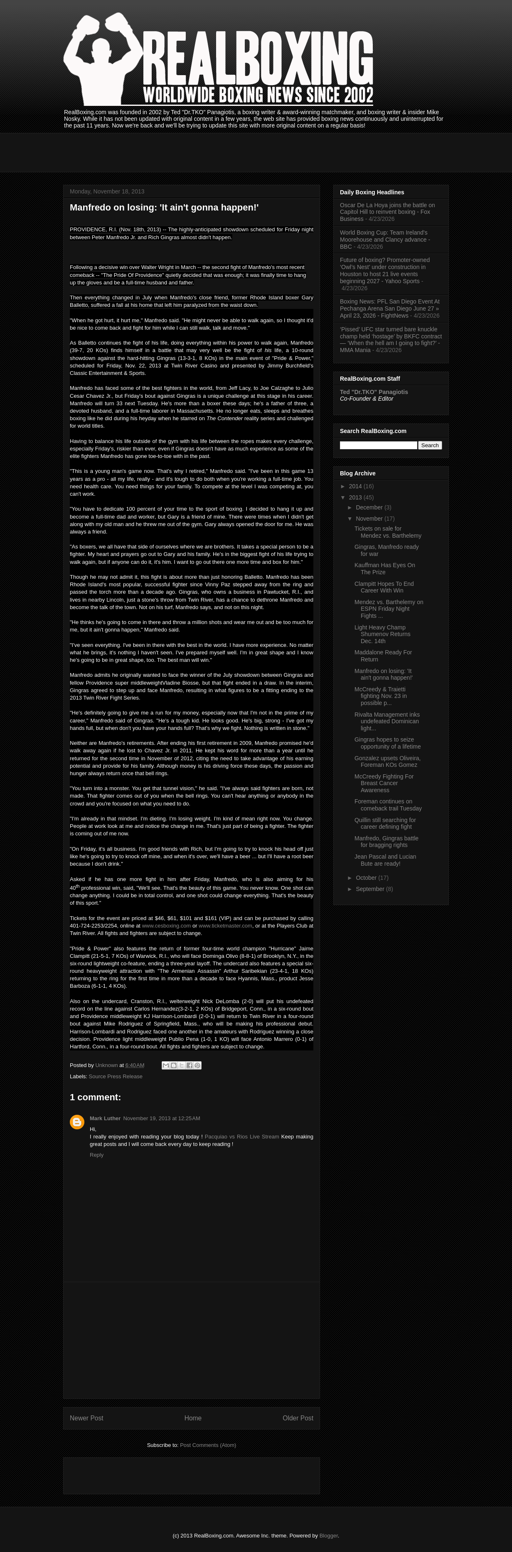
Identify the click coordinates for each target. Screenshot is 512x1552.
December (370, 507)
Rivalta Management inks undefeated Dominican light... (387, 721)
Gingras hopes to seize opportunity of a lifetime (387, 743)
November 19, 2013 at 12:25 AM (161, 1118)
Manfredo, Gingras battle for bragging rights (386, 842)
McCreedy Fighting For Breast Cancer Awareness (384, 783)
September (371, 889)
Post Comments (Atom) (208, 1445)
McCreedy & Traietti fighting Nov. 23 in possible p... (380, 696)
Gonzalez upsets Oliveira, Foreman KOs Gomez (387, 762)
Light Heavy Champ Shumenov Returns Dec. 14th (382, 634)
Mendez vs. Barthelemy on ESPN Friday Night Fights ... (388, 609)
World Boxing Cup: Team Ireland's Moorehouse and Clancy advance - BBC (385, 239)
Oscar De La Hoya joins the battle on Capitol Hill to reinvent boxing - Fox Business (387, 212)
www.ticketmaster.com (225, 926)
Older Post (298, 1418)
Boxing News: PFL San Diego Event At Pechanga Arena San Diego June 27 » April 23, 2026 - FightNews (390, 308)
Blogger (329, 1535)
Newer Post (86, 1418)
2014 (356, 486)
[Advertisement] (214, 151)
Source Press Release (116, 1076)
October (367, 877)
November (370, 518)
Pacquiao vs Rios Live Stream (242, 1136)
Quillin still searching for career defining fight (385, 823)
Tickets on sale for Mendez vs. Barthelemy (387, 532)
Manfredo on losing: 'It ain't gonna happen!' (383, 674)
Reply (96, 1155)
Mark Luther (105, 1118)
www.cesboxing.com (166, 926)
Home (193, 1418)
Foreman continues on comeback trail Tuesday (388, 805)
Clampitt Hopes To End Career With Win (384, 587)
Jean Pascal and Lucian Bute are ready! (385, 860)
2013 (356, 497)
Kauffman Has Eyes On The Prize (384, 568)
